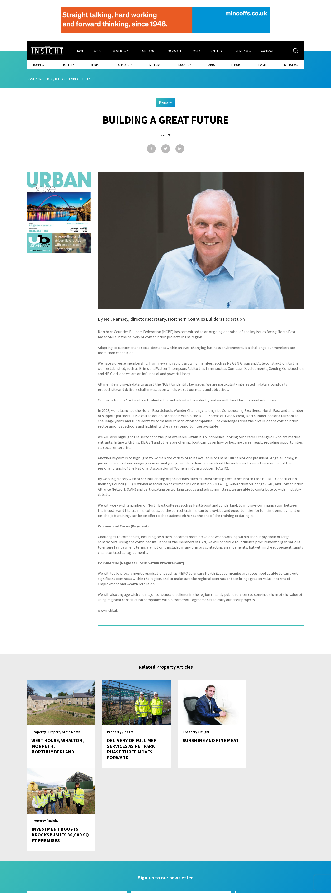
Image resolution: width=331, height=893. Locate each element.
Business (39, 64)
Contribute (149, 50)
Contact (268, 50)
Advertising (121, 50)
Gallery (217, 50)
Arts (211, 64)
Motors (154, 64)
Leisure (236, 64)
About (98, 50)
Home (80, 50)
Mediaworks (66, 888)
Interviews (291, 64)
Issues (196, 50)
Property (68, 64)
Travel (262, 64)
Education (184, 64)
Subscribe (175, 50)
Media (95, 64)
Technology (123, 64)
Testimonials (242, 50)
